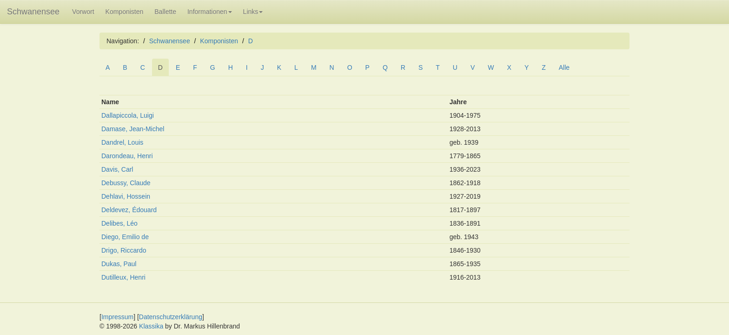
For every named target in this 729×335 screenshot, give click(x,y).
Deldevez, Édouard (129, 210)
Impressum (117, 317)
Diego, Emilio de (125, 237)
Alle (564, 67)
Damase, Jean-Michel (132, 129)
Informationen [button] (209, 11)
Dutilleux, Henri (123, 277)
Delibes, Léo (119, 223)
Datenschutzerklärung (170, 317)
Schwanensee (33, 11)
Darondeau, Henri (127, 156)
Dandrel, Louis (122, 142)
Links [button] (253, 11)
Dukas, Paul (118, 264)
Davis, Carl (117, 169)
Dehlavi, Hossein (125, 196)
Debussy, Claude (126, 183)
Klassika (151, 326)
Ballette (165, 11)
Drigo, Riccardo (123, 250)
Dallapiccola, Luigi (127, 115)
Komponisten (125, 11)
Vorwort (83, 11)
